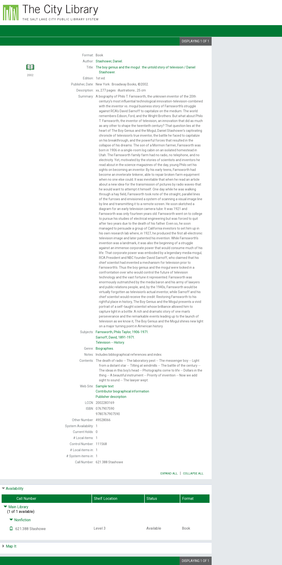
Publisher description (111, 397)
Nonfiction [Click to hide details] (20, 520)
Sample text (105, 386)
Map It (11, 546)
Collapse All (193, 473)
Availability (14, 488)
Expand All (169, 473)
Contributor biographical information (122, 391)
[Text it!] (11, 529)
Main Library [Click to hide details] (15, 507)
